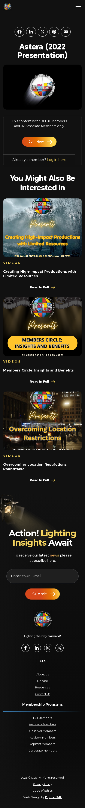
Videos (12, 263)
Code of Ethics (42, 790)
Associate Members (42, 724)
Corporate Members (42, 750)
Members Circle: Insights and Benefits (38, 370)
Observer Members (42, 731)
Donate (42, 680)
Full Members (42, 718)
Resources (42, 687)
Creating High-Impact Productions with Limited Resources (39, 274)
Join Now (36, 141)
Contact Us (42, 694)
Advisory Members (42, 737)
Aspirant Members (42, 744)
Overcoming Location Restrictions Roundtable (35, 467)
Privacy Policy (42, 784)
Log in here (56, 160)
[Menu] (78, 6)
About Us (42, 674)
